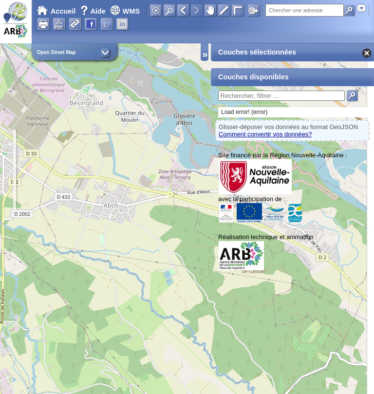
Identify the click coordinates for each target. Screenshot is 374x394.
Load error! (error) (244, 112)
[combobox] (361, 8)
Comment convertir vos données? (265, 134)
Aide (94, 11)
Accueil (56, 11)
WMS (125, 11)
